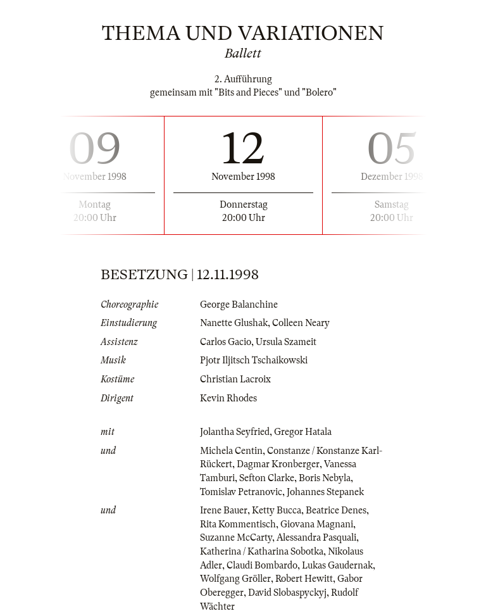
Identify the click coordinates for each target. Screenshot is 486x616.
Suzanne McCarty (236, 537)
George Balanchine (239, 304)
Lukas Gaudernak (337, 565)
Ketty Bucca (276, 510)
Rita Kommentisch (238, 524)
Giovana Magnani (316, 524)
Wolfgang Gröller (235, 579)
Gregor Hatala (303, 432)
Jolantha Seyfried (235, 432)
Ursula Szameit (286, 342)
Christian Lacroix (235, 379)
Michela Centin (231, 451)
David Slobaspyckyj (287, 593)
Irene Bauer (223, 510)
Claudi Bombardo (262, 565)
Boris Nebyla (325, 478)
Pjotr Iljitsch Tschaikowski (254, 360)
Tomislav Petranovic (241, 492)
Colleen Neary (301, 323)
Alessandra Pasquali (316, 537)
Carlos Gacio (225, 342)
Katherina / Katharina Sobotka (261, 551)
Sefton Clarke (266, 478)
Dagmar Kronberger (278, 464)
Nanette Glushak (234, 323)
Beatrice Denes (336, 510)
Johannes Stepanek (325, 492)
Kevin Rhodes (228, 398)
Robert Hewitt (304, 579)
